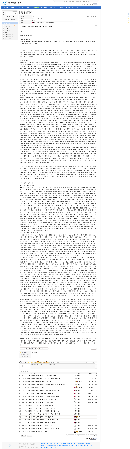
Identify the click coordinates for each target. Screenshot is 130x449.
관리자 (33, 16)
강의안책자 (8, 38)
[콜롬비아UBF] (68, 445)
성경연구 (36, 7)
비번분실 (78, 1)
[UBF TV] (66, 443)
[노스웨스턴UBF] (59, 445)
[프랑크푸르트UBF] (87, 445)
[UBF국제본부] (60, 443)
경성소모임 (28, 7)
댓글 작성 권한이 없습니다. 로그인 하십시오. (63, 366)
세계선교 (13, 7)
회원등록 (71, 1)
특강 (6, 32)
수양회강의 (8, 30)
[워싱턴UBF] (50, 445)
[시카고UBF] (72, 443)
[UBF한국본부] (45, 443)
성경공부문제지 (9, 28)
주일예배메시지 (9, 26)
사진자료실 (44, 7)
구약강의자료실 (9, 34)
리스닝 (79, 381)
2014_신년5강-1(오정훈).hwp (40, 22)
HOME (6, 7)
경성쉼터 (60, 7)
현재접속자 (86, 1)
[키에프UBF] (44, 447)
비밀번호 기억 (11, 16)
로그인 (65, 1)
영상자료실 (53, 7)
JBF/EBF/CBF (69, 7)
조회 (96, 373)
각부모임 (20, 7)
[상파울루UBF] (52, 447)
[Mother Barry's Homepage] (83, 443)
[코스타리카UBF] (77, 445)
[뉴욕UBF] (44, 445)
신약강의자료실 (9, 36)
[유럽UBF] (52, 443)
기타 (77, 7)
